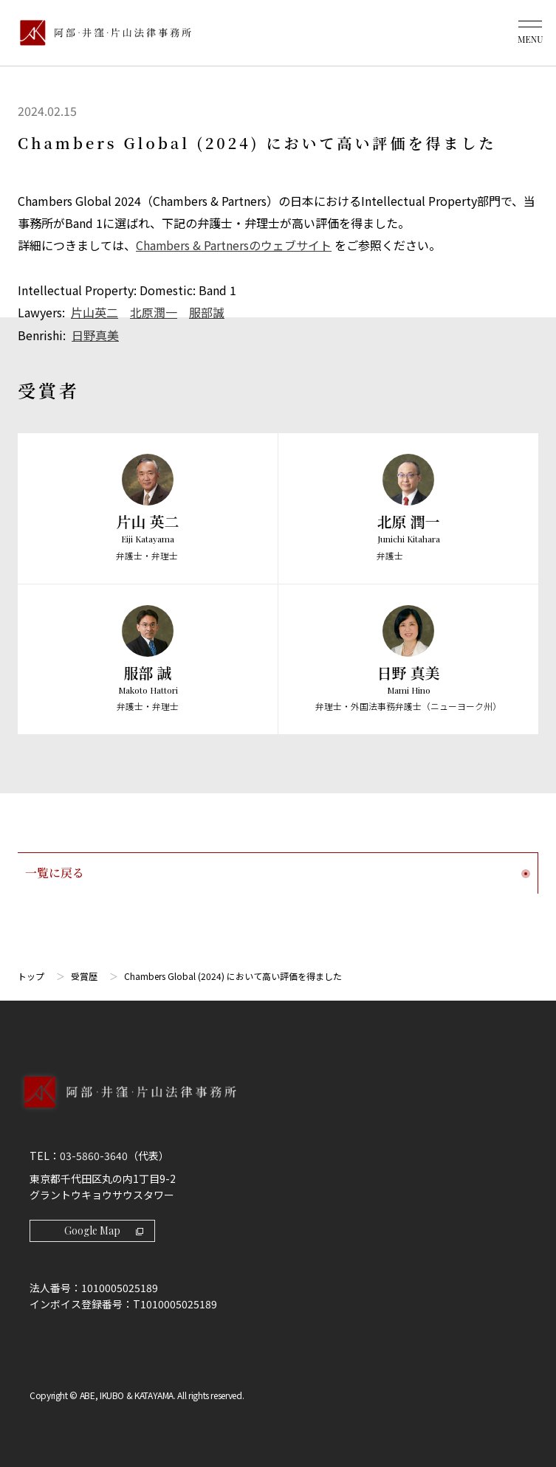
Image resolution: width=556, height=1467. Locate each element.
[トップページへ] (278, 1105)
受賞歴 (84, 973)
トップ (31, 973)
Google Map (103, 1228)
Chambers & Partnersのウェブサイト (234, 245)
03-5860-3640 (94, 1153)
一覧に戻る (277, 870)
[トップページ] (102, 33)
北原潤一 (153, 311)
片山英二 (94, 311)
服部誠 (206, 311)
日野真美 (95, 333)
